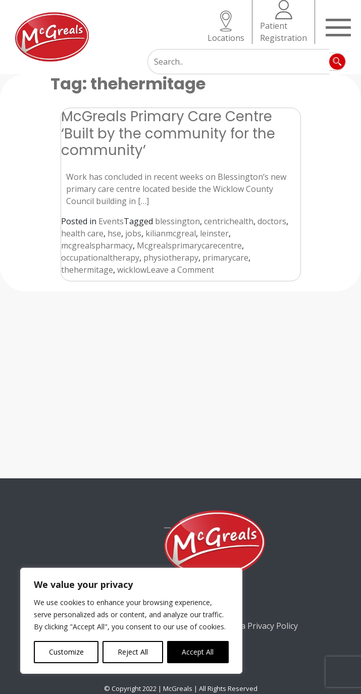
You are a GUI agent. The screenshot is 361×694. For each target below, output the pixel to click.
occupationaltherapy (100, 257)
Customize (66, 652)
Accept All (198, 652)
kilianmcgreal (170, 233)
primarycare (225, 257)
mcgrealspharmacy (97, 245)
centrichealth (228, 221)
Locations (226, 27)
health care (82, 233)
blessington (177, 221)
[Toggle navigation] (338, 26)
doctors (271, 221)
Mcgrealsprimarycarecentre (189, 245)
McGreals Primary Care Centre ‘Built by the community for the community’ (168, 133)
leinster (214, 233)
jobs (133, 233)
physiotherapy (170, 257)
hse (114, 233)
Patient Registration (283, 21)
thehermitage (87, 269)
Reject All (133, 652)
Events (111, 221)
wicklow (131, 269)
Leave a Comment (180, 269)
